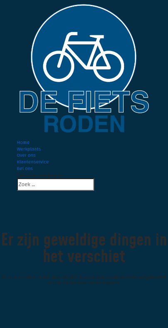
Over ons (26, 155)
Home (23, 142)
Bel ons (25, 168)
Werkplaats (29, 148)
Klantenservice (33, 161)
